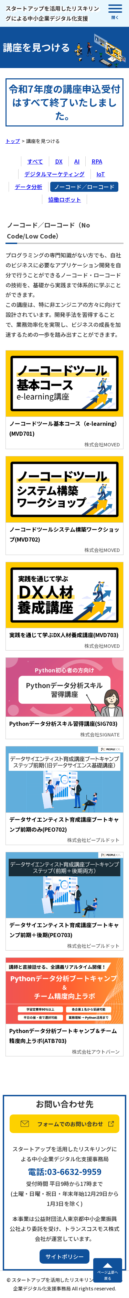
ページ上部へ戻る (107, 1275)
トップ (13, 140)
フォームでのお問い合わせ (70, 1124)
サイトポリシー (64, 1256)
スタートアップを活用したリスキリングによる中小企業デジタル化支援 (52, 13)
